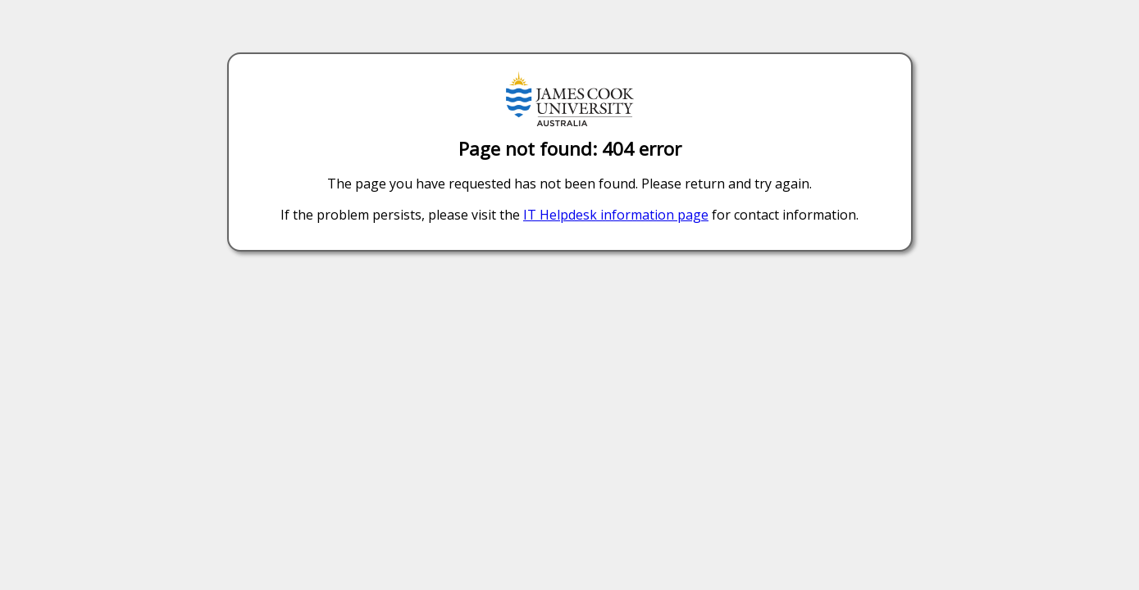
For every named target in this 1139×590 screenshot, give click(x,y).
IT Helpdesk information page (615, 215)
